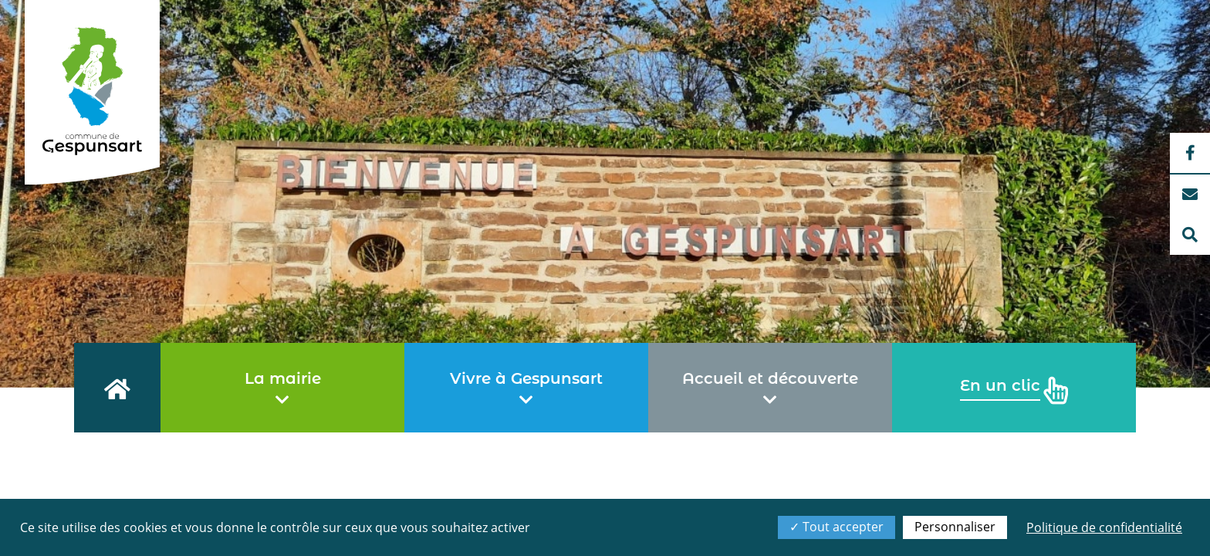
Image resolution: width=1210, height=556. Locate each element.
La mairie (283, 388)
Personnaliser (954, 526)
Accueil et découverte (770, 388)
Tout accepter (836, 526)
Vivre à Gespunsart (526, 388)
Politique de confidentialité (1104, 527)
